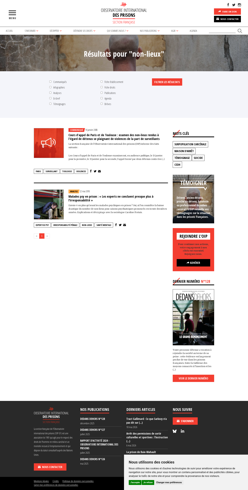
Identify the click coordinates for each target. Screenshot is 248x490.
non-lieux (87, 225)
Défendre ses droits (83, 31)
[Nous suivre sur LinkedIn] (182, 431)
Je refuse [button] (148, 482)
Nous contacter (227, 19)
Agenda (193, 31)
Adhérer (193, 263)
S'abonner (185, 421)
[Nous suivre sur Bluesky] (175, 431)
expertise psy (42, 225)
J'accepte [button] (135, 482)
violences (81, 171)
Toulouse (67, 171)
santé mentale (103, 225)
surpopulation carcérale (190, 144)
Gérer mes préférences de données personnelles (56, 485)
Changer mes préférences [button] (169, 482)
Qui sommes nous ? (116, 31)
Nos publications (148, 31)
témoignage (182, 158)
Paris (38, 171)
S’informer (30, 31)
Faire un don (227, 11)
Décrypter (54, 31)
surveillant (52, 171)
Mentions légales (41, 481)
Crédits (56, 481)
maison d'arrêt (184, 151)
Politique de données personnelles (78, 481)
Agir (173, 31)
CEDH (177, 164)
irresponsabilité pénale (65, 225)
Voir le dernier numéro (193, 378)
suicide (198, 158)
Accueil (9, 31)
